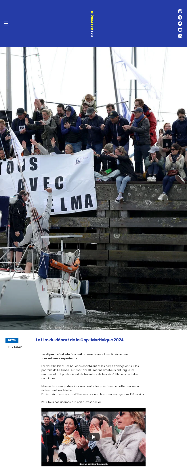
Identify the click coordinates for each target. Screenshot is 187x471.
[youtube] (180, 30)
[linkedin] (180, 36)
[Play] (93, 437)
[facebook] (180, 23)
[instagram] (180, 11)
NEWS (12, 340)
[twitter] (180, 17)
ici (99, 402)
